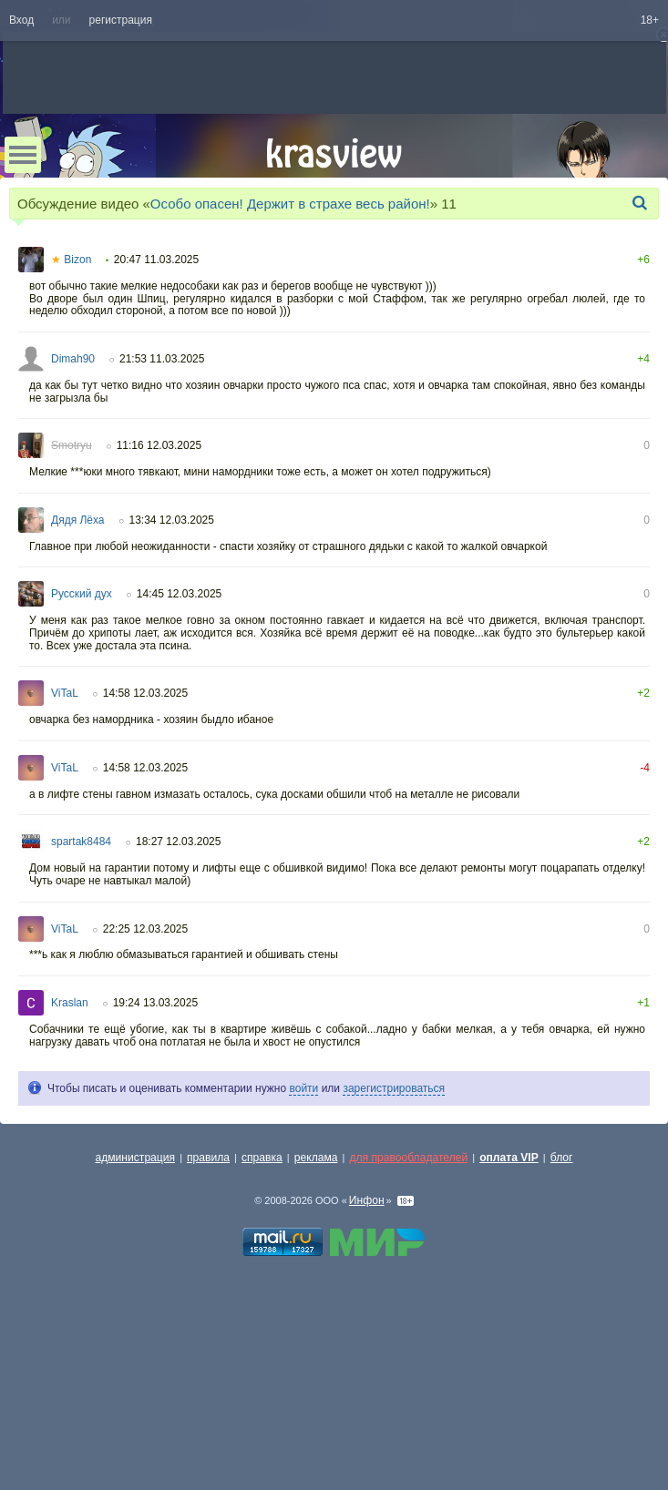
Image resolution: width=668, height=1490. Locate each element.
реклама (316, 1157)
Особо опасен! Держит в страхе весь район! (290, 203)
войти (303, 1088)
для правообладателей (408, 1157)
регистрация (120, 20)
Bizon (71, 259)
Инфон (367, 1200)
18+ (650, 20)
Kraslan (69, 1002)
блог (561, 1157)
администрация (136, 1157)
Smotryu (71, 445)
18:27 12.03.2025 (178, 841)
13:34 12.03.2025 (171, 520)
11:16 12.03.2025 (159, 445)
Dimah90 (73, 358)
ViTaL (64, 693)
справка (262, 1157)
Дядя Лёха (78, 520)
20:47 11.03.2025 (156, 259)
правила (208, 1157)
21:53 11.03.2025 (161, 358)
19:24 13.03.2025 (155, 1002)
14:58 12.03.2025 (145, 693)
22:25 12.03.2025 (145, 929)
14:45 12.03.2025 (179, 593)
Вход (21, 20)
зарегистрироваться (394, 1088)
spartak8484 (81, 841)
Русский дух (81, 593)
